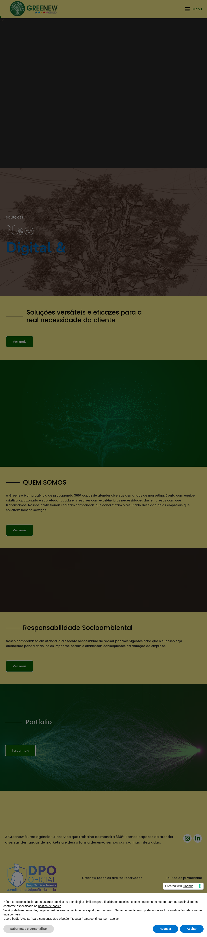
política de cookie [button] (49, 906)
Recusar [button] (165, 928)
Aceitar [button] (192, 928)
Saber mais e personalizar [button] (28, 928)
